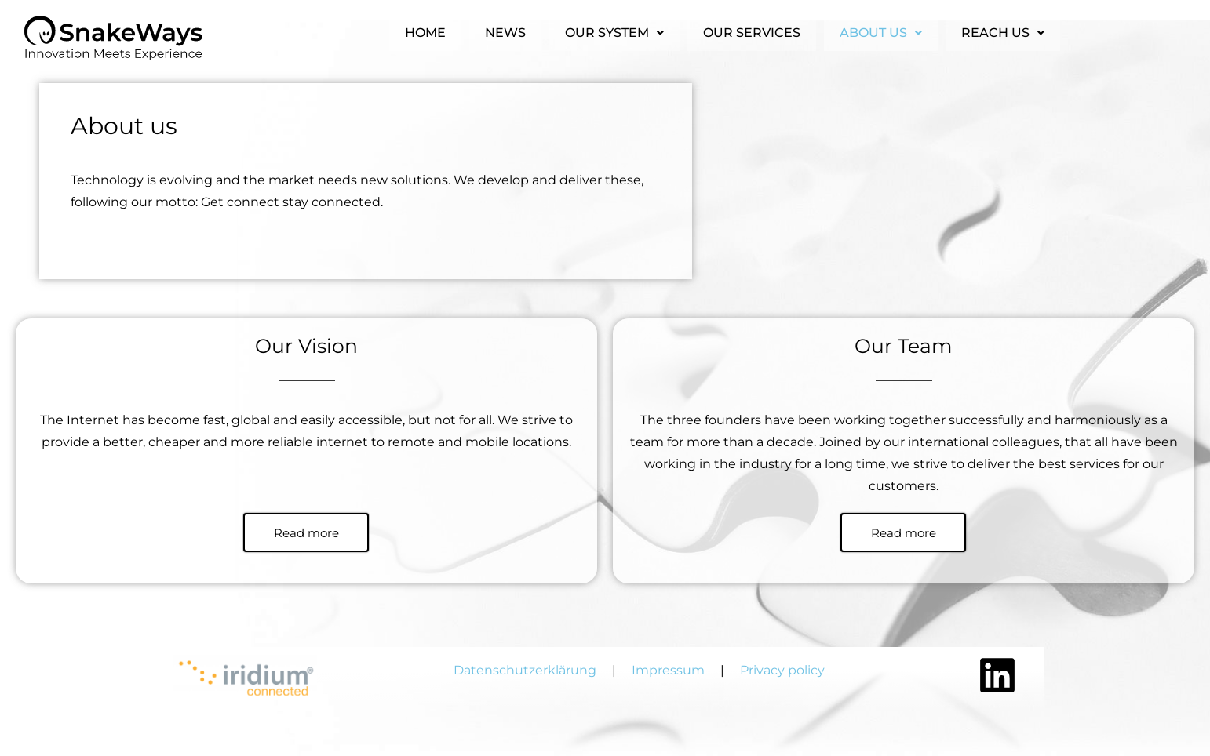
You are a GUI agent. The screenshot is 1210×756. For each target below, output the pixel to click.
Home (425, 29)
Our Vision (306, 346)
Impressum (668, 670)
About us (881, 29)
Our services (751, 29)
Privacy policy (782, 670)
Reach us (1002, 29)
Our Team (904, 346)
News (505, 29)
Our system (614, 29)
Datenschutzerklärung (528, 670)
